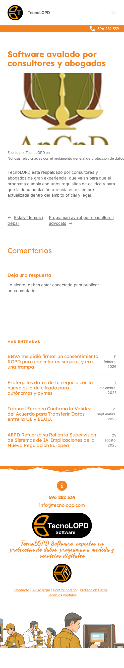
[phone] (92, 28)
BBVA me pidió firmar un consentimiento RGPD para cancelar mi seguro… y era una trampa (53, 362)
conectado (62, 284)
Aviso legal (41, 590)
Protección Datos (93, 590)
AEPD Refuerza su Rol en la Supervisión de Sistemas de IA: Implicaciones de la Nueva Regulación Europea (52, 440)
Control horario (65, 590)
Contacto (21, 590)
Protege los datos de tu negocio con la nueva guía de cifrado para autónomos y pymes (50, 388)
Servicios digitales (62, 595)
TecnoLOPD (39, 12)
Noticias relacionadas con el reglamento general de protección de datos (66, 158)
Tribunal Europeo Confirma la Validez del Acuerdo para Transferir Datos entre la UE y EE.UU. (49, 414)
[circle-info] (62, 485)
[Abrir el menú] (113, 13)
